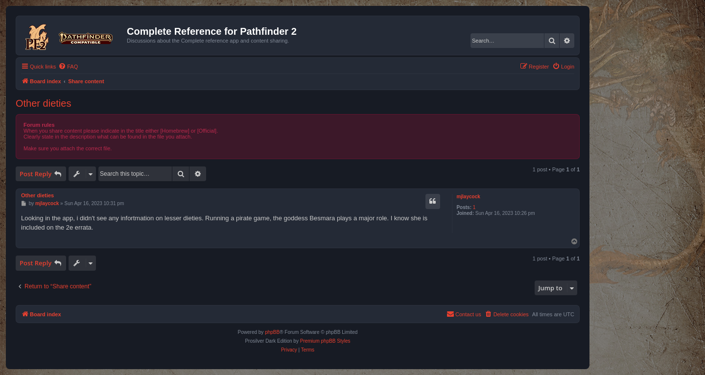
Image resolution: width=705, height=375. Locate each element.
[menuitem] (68, 66)
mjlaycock (468, 196)
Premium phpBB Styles (325, 341)
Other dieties (43, 103)
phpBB (272, 332)
